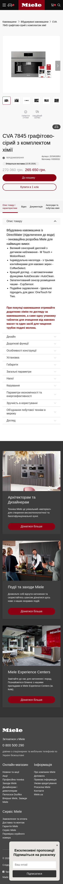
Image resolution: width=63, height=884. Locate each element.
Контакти (39, 790)
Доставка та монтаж (14, 822)
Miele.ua (38, 794)
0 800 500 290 (13, 745)
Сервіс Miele (9, 830)
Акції (5, 776)
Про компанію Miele (44, 772)
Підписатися (34, 873)
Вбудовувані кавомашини (35, 21)
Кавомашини (10, 21)
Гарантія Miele (10, 826)
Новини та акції (11, 772)
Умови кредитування (45, 783)
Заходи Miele (10, 783)
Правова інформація (45, 779)
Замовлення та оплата (15, 819)
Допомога (39, 776)
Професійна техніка (13, 779)
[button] (57, 66)
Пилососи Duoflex (12, 794)
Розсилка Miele (42, 787)
